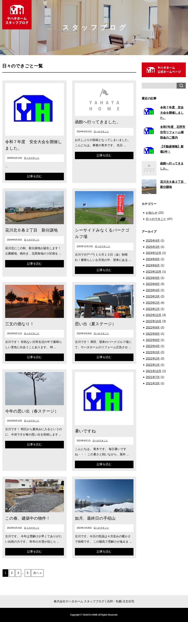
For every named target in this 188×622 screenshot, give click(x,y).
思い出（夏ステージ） (95, 324)
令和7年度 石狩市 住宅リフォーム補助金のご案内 (172, 132)
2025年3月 (153, 246)
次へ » (37, 572)
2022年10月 (153, 321)
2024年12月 (153, 252)
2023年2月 (153, 302)
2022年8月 (153, 333)
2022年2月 (153, 358)
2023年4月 (153, 290)
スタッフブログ (95, 27)
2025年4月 (153, 240)
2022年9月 (153, 327)
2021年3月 (153, 383)
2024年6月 (153, 265)
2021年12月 (153, 371)
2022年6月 (153, 340)
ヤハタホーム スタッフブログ (17, 14)
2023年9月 (153, 277)
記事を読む (34, 176)
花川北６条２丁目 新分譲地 (31, 230)
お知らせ (152, 212)
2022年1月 (153, 364)
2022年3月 (153, 352)
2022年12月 (153, 315)
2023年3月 (153, 296)
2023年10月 (153, 271)
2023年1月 (153, 309)
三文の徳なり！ (19, 324)
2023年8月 (153, 284)
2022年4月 (153, 346)
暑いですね (85, 431)
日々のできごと (31, 158)
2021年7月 (153, 377)
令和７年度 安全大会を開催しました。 (172, 113)
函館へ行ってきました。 (98, 122)
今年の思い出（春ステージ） (32, 411)
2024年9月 (153, 259)
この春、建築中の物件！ (27, 518)
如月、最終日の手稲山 (95, 518)
